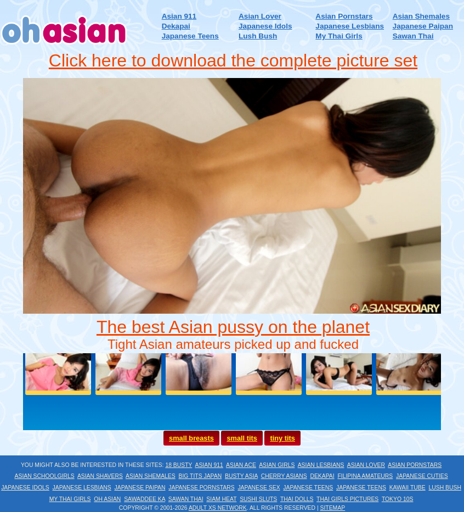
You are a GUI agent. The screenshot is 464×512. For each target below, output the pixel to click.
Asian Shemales (421, 16)
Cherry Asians (284, 476)
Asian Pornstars (343, 16)
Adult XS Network (218, 508)
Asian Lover (260, 16)
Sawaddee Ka (144, 499)
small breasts (191, 438)
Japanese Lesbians (349, 26)
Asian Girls (277, 465)
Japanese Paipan (423, 26)
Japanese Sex (258, 488)
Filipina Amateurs (365, 476)
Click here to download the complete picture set (233, 60)
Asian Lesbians (321, 465)
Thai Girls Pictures (347, 499)
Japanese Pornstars (201, 488)
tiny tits (282, 438)
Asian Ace (241, 465)
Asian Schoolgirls (45, 476)
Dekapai (176, 26)
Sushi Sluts (258, 499)
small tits (242, 438)
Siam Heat (221, 499)
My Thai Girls (338, 36)
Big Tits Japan (200, 476)
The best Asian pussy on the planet (233, 327)
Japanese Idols (265, 26)
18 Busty (178, 465)
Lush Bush (258, 36)
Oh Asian (107, 499)
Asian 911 (179, 16)
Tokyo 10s (398, 499)
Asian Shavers (100, 476)
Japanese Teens (190, 36)
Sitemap (333, 508)
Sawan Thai (413, 36)
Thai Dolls (297, 499)
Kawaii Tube (407, 488)
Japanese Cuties (422, 476)
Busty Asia (241, 476)
